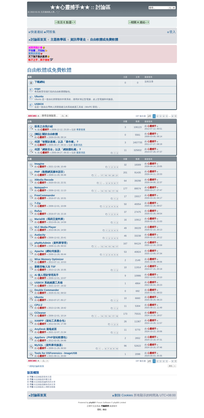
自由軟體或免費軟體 (49, 70)
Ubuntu (38, 96)
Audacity (39, 234)
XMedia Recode (43, 179)
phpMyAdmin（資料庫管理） (51, 242)
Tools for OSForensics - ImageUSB (55, 353)
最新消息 (78, 145)
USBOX (39, 104)
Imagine (39, 163)
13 (102, 246)
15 (106, 191)
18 (106, 175)
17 (102, 175)
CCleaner (40, 312)
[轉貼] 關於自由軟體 (46, 134)
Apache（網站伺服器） (48, 251)
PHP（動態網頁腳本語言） (50, 171)
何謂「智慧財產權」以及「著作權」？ (56, 141)
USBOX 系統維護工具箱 (48, 282)
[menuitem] (50, 31)
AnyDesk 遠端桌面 (45, 329)
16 (109, 191)
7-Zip (37, 203)
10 (117, 348)
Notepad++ (41, 187)
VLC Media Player (45, 227)
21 (117, 175)
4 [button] (163, 116)
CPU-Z (38, 305)
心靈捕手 (44, 129)
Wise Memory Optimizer (49, 259)
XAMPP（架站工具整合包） (50, 320)
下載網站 (39, 82)
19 (109, 175)
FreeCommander (44, 195)
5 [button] (166, 116)
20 (113, 175)
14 (102, 191)
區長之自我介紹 (43, 126)
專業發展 (80, 129)
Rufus (38, 211)
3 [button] (160, 116)
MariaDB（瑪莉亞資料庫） (50, 219)
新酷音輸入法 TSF (45, 266)
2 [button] (157, 116)
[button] (149, 116)
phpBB (92, 402)
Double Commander (46, 290)
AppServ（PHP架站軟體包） (51, 337)
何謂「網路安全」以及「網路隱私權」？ (57, 149)
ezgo (37, 88)
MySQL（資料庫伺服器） (49, 345)
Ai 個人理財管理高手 (46, 275)
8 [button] (172, 116)
